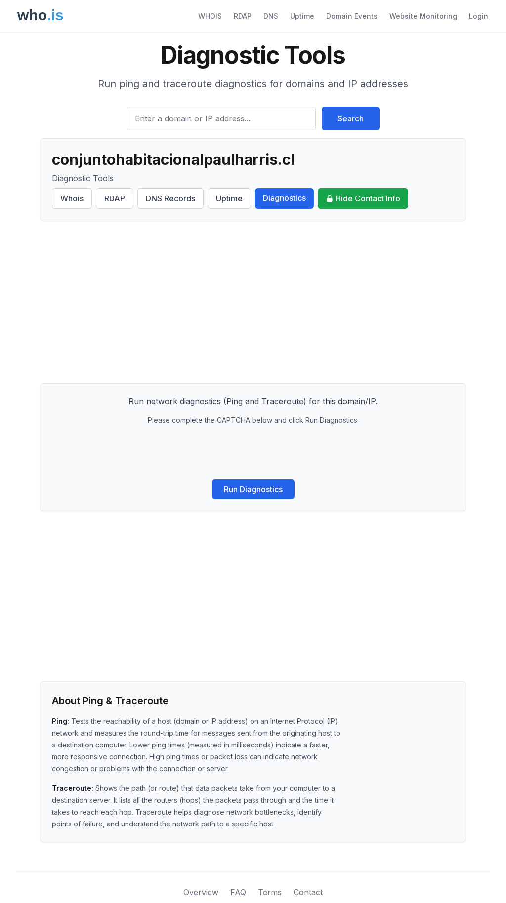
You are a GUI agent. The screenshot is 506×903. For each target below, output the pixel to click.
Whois (72, 198)
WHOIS (210, 16)
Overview (200, 892)
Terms (270, 892)
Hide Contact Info (363, 198)
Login (478, 16)
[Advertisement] (253, 302)
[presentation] (253, 452)
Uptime (302, 16)
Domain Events (352, 16)
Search (350, 118)
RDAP (243, 16)
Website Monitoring (423, 16)
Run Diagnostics (253, 489)
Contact (308, 892)
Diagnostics (284, 198)
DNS (270, 16)
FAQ (238, 892)
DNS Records (170, 198)
